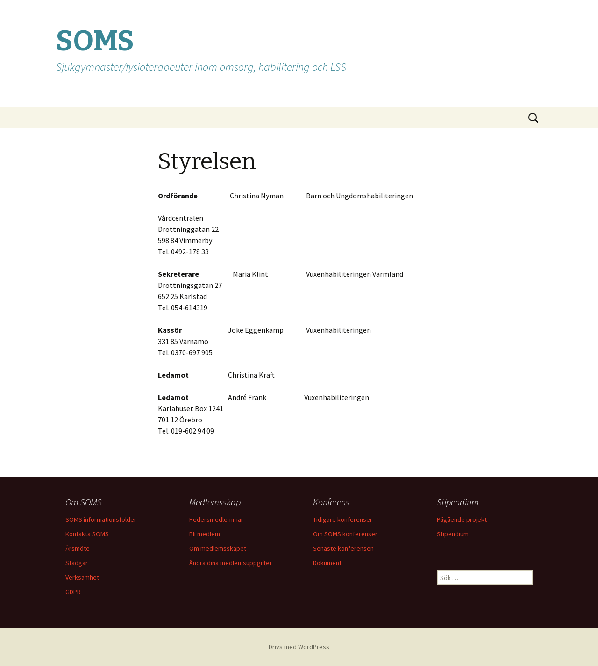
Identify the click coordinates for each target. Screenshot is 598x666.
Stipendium (453, 534)
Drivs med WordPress (299, 647)
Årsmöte (77, 548)
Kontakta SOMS (87, 534)
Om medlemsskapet (217, 548)
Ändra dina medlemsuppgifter (230, 563)
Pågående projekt (462, 519)
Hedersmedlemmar (216, 519)
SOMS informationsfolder (100, 519)
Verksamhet (82, 577)
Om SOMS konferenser (345, 534)
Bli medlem (204, 534)
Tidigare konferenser (342, 519)
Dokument (327, 563)
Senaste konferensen (343, 548)
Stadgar (76, 563)
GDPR (73, 592)
